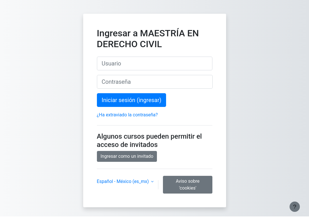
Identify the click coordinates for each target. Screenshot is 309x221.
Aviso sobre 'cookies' (188, 184)
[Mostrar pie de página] (295, 207)
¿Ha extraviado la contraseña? (127, 115)
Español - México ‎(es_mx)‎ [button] (123, 181)
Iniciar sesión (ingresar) (132, 100)
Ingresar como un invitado (127, 156)
